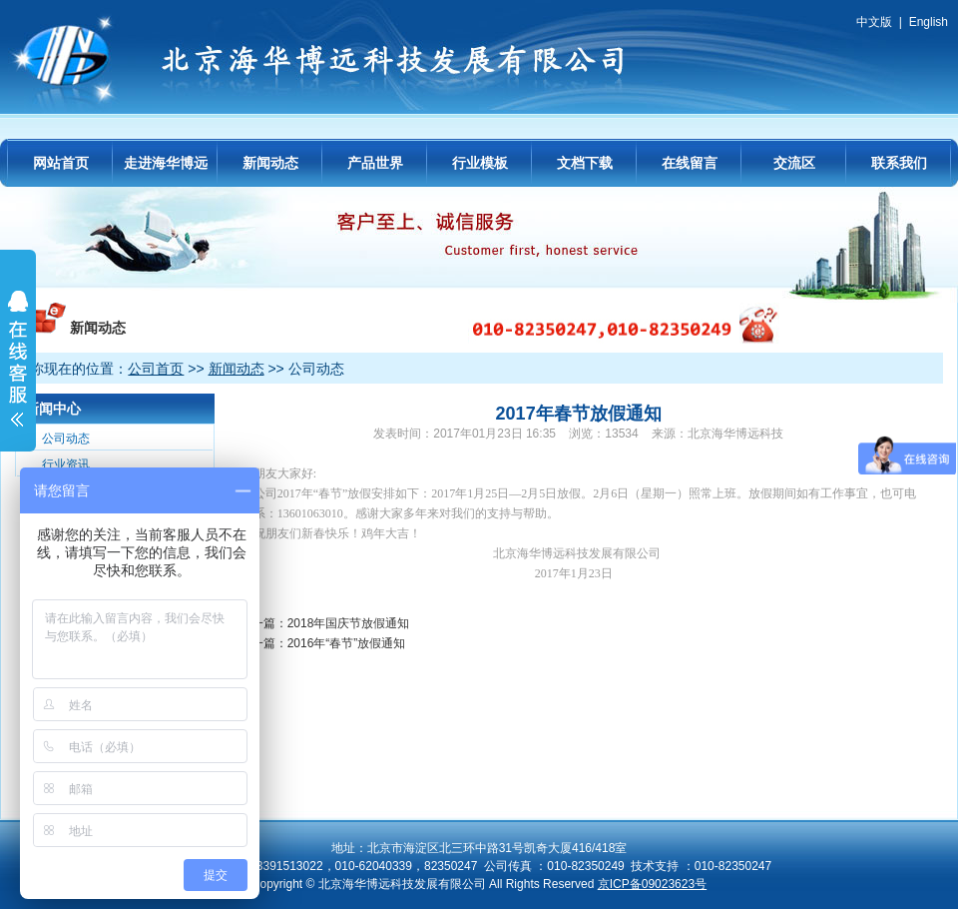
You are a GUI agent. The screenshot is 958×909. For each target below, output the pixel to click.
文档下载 (585, 163)
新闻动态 (270, 163)
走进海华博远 (166, 163)
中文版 (874, 22)
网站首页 (61, 163)
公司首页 (156, 369)
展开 (18, 372)
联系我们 (899, 163)
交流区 (794, 163)
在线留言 (690, 163)
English (928, 22)
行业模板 (480, 163)
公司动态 (66, 439)
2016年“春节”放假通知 (346, 643)
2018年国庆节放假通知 (348, 623)
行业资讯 (66, 464)
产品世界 (375, 163)
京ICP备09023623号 (652, 884)
